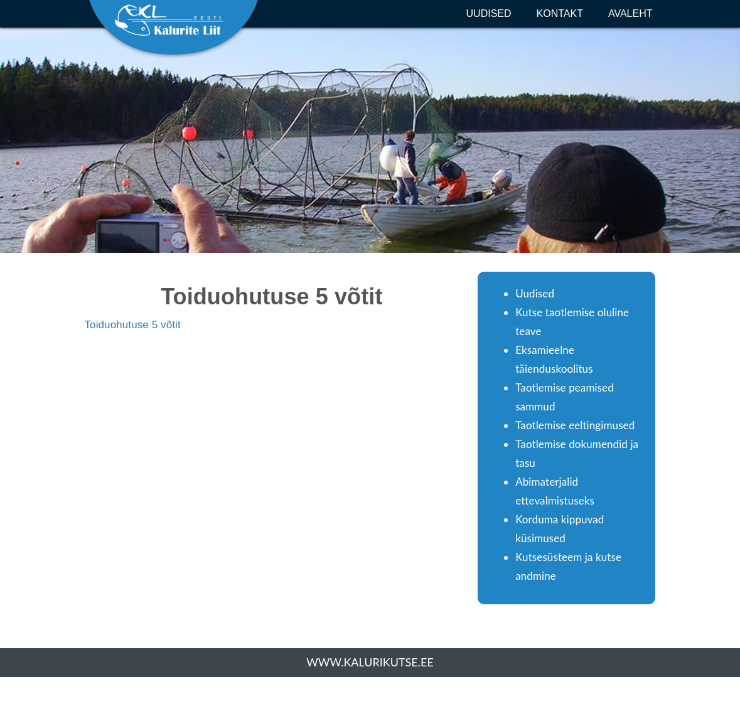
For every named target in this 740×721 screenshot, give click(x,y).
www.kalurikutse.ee (370, 662)
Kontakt (560, 13)
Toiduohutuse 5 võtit (133, 325)
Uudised (489, 13)
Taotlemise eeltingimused (575, 425)
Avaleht (630, 13)
